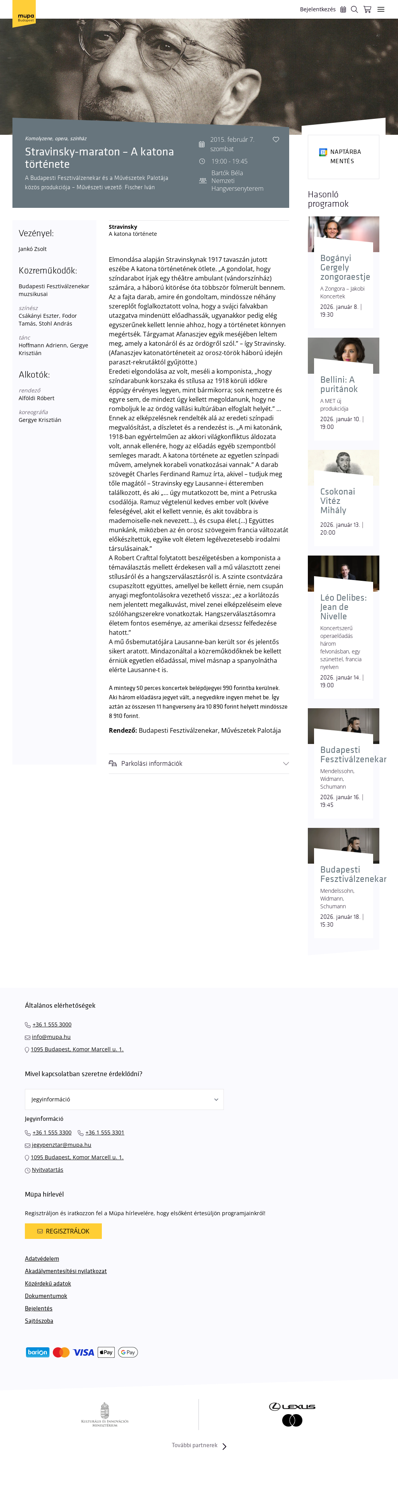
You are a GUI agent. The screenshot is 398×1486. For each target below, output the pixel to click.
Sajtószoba (39, 1321)
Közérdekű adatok (48, 1283)
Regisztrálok (63, 1231)
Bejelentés (38, 1308)
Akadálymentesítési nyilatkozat (66, 1271)
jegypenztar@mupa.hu (61, 1144)
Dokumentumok (46, 1296)
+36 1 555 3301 (105, 1132)
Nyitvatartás (47, 1169)
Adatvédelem (42, 1259)
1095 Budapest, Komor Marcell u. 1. (77, 1049)
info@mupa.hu (51, 1036)
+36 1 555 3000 (52, 1024)
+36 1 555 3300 (52, 1132)
